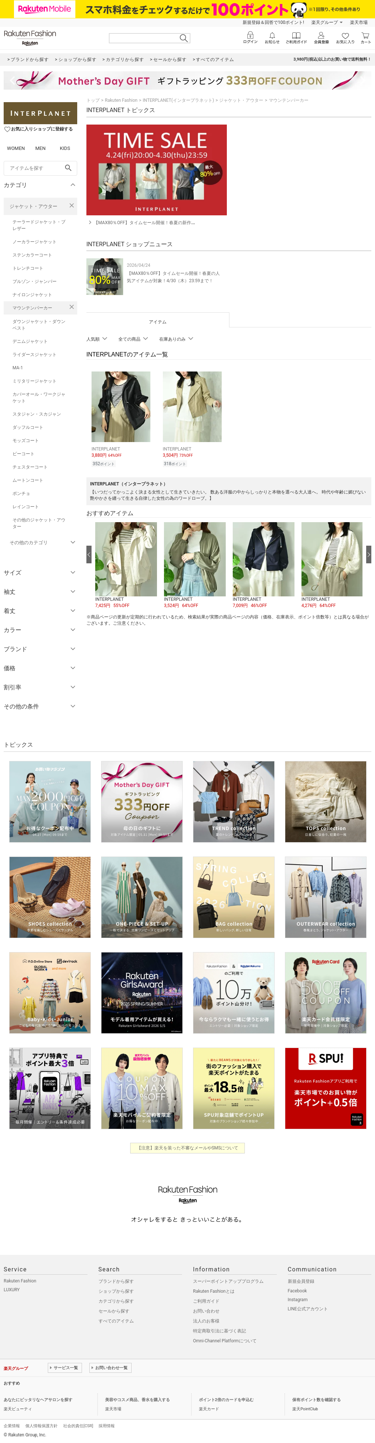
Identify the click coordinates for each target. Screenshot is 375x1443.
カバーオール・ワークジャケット (38, 397)
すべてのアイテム (116, 1321)
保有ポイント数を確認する (316, 1399)
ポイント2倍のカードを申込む (226, 1399)
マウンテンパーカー (32, 308)
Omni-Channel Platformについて (225, 1340)
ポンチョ (21, 493)
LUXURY (12, 1289)
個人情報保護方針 (41, 1426)
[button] (126, 564)
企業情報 (12, 1426)
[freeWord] (40, 168)
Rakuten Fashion (121, 100)
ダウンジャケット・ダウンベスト (38, 325)
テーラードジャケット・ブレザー (38, 225)
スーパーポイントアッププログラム (228, 1281)
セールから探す (114, 1311)
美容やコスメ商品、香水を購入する (137, 1399)
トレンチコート (27, 268)
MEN (40, 148)
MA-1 (17, 367)
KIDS (65, 148)
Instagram (298, 1299)
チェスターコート (30, 467)
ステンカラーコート (32, 255)
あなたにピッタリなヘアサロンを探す (38, 1399)
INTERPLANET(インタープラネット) (178, 100)
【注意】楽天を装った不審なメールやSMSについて (188, 1148)
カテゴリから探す (116, 1301)
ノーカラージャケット (34, 241)
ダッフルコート (27, 427)
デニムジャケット (30, 341)
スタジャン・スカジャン (36, 414)
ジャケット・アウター (33, 206)
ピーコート (23, 453)
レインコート (25, 506)
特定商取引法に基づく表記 (219, 1330)
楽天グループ (324, 22)
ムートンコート (27, 480)
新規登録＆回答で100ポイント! (273, 22)
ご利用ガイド (206, 1301)
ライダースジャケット (34, 354)
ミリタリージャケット (34, 381)
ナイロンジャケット (32, 294)
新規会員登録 (301, 1281)
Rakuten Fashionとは (214, 1291)
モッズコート (25, 440)
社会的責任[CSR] (78, 1426)
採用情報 (107, 1426)
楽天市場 (359, 22)
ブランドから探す (116, 1281)
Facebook (297, 1290)
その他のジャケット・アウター (38, 523)
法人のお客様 (206, 1321)
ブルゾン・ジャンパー (34, 281)
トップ (93, 100)
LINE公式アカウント (308, 1308)
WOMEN (16, 148)
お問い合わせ (206, 1311)
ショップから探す (116, 1291)
